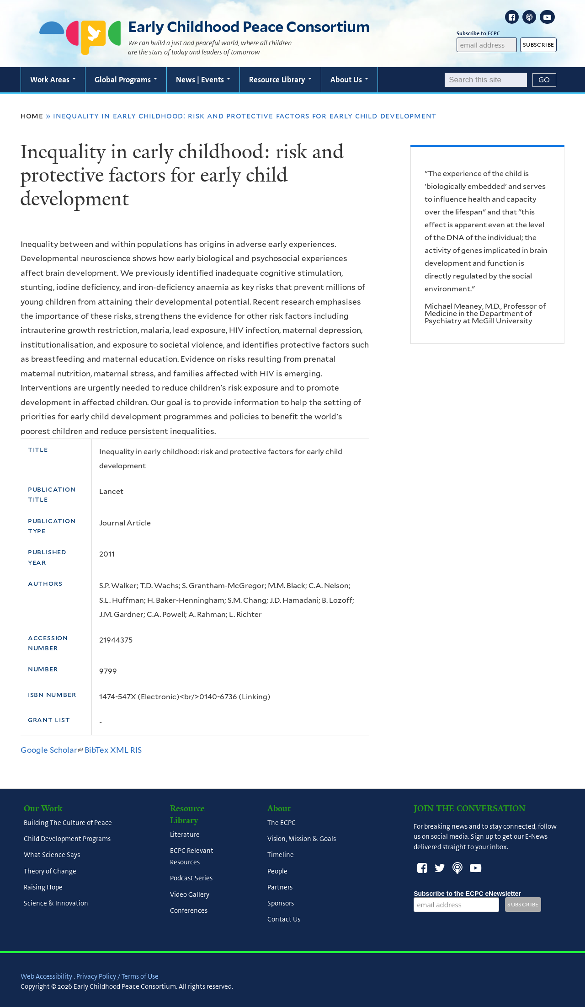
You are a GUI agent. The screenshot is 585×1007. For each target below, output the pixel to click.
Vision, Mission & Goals (301, 839)
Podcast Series (191, 878)
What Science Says (52, 855)
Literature (185, 834)
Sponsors (280, 903)
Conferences (188, 910)
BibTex (96, 750)
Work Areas (53, 80)
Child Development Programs (67, 839)
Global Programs (126, 80)
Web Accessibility (46, 976)
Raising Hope (43, 887)
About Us (349, 80)
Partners (279, 887)
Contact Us (283, 919)
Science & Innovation (56, 903)
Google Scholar (52, 750)
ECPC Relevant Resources (191, 856)
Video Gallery (189, 894)
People (277, 871)
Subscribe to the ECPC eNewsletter (467, 893)
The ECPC (281, 822)
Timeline (280, 855)
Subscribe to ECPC (486, 33)
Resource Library (280, 80)
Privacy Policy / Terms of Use (117, 976)
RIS (136, 750)
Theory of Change (50, 871)
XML (119, 750)
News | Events (203, 80)
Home (32, 115)
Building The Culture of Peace (68, 822)
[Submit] (544, 80)
